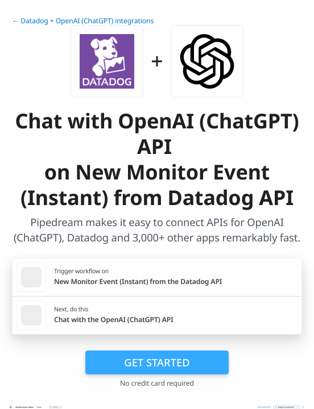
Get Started (156, 362)
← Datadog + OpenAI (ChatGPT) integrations (83, 21)
